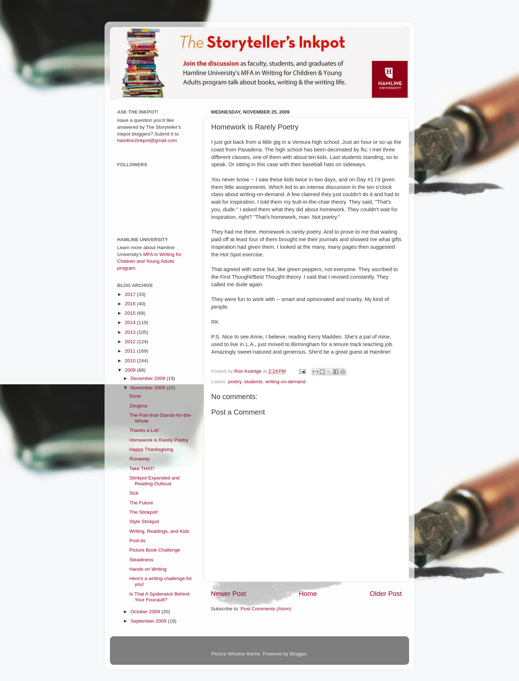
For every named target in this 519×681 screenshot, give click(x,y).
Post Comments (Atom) (266, 608)
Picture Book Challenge (154, 550)
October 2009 (145, 611)
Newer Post (228, 593)
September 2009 (149, 621)
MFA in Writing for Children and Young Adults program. (149, 261)
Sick (134, 493)
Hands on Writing (148, 569)
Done (135, 396)
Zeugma (138, 405)
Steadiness (141, 559)
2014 (131, 322)
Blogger (298, 653)
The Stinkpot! (143, 512)
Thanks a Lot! (144, 430)
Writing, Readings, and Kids (159, 531)
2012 (131, 341)
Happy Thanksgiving (151, 449)
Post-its (137, 540)
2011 (131, 351)
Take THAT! (142, 468)
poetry (234, 381)
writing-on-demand (285, 381)
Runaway (139, 458)
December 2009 (148, 378)
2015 (131, 313)
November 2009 (148, 387)
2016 (131, 303)
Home (308, 593)
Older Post (386, 593)
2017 (131, 294)
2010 (131, 360)
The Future (141, 502)
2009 (131, 370)
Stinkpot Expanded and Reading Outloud (154, 480)
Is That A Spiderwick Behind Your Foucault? (159, 596)
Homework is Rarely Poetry (158, 440)
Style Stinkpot (144, 521)
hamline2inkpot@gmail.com (147, 140)
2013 (131, 332)
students (253, 381)
